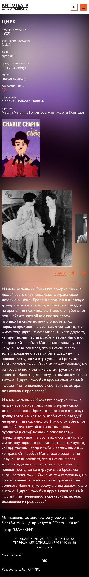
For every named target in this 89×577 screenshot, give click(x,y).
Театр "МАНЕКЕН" (18, 529)
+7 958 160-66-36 (64, 543)
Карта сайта (44, 547)
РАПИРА (34, 569)
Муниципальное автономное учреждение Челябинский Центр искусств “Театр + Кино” (40, 520)
